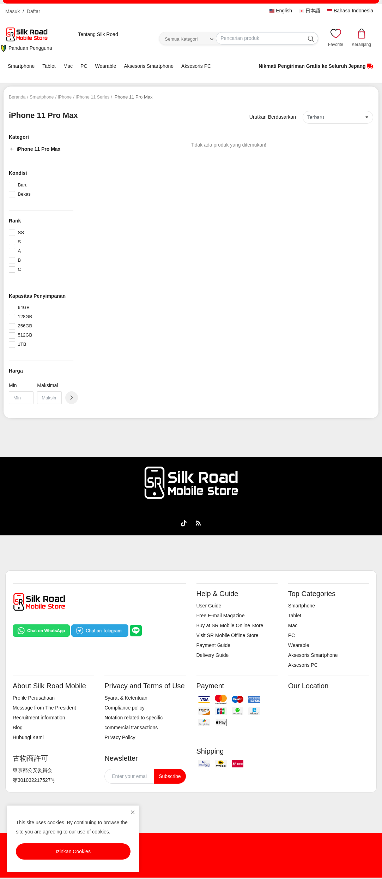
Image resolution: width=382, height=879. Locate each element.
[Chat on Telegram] (99, 630)
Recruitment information (39, 717)
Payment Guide (213, 645)
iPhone (66, 97)
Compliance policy (124, 708)
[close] (132, 812)
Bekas (24, 194)
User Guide (209, 605)
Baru (23, 185)
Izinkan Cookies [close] (73, 851)
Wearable (105, 66)
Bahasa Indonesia (350, 10)
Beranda (17, 97)
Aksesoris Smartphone (149, 66)
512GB (25, 335)
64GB (24, 307)
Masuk (12, 11)
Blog (18, 727)
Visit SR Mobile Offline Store (227, 635)
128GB (25, 316)
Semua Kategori (181, 39)
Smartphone (21, 66)
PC (83, 66)
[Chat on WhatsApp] (41, 630)
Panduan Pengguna (26, 48)
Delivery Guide (212, 655)
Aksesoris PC (196, 66)
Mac (68, 66)
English (280, 10)
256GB (25, 325)
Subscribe (170, 776)
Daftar (33, 11)
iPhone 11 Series (95, 97)
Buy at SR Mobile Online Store (229, 625)
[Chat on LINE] (136, 630)
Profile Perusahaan (34, 698)
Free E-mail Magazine (220, 615)
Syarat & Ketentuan (125, 698)
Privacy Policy (119, 737)
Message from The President (44, 708)
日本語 (309, 10)
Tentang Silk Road (98, 34)
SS (21, 232)
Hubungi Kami (28, 737)
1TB (22, 344)
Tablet (48, 66)
